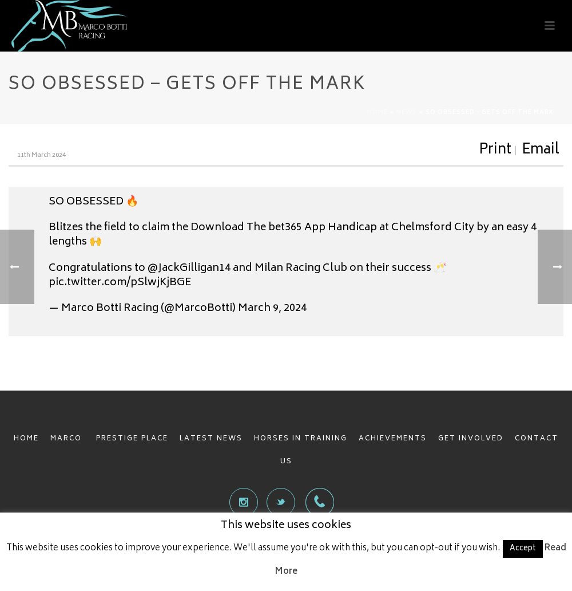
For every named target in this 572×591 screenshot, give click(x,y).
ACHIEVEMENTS (393, 439)
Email (540, 150)
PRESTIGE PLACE (132, 439)
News (406, 113)
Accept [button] (523, 548)
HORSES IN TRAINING (300, 439)
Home (377, 113)
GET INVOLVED (470, 439)
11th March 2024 (41, 155)
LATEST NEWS (211, 439)
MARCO (67, 439)
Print (495, 150)
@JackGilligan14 (189, 268)
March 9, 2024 (272, 309)
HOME (26, 439)
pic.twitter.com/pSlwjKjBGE (120, 283)
